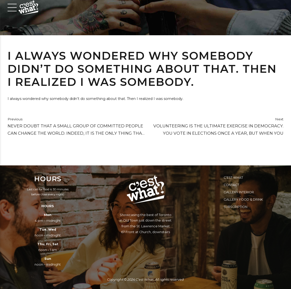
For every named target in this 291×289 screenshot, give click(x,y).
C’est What (233, 177)
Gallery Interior (239, 192)
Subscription (235, 207)
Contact (231, 185)
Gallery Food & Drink (243, 199)
